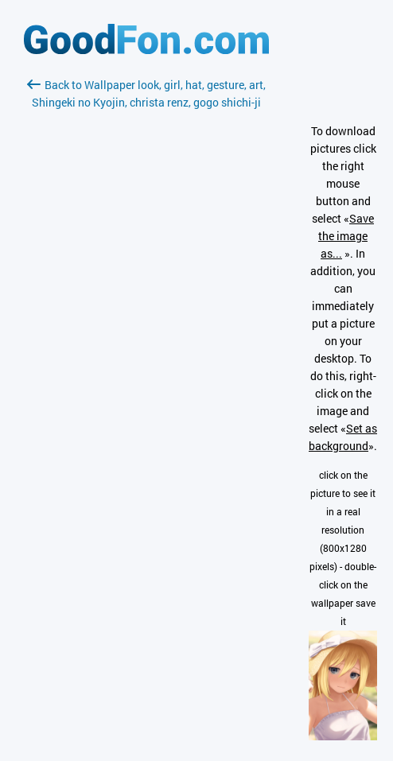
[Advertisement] (146, 300)
